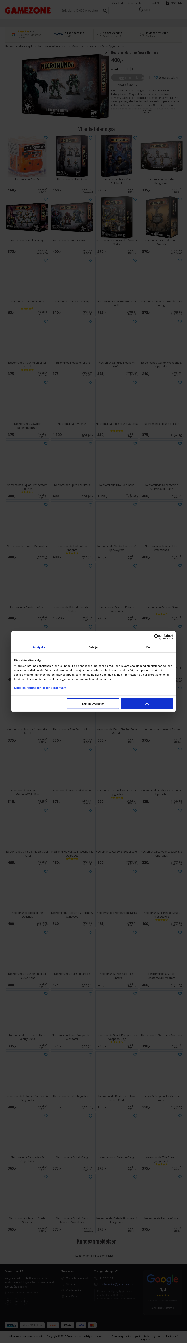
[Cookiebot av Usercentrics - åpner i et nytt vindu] (157, 636)
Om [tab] (148, 647)
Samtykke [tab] (38, 647)
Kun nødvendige (93, 703)
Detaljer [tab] (93, 647)
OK (147, 703)
